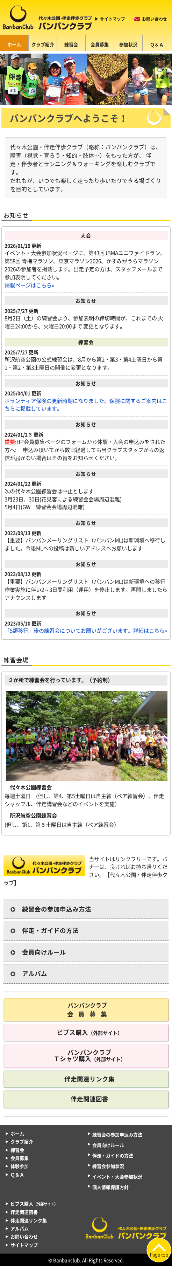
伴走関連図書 (89, 1098)
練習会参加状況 (108, 1166)
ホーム (14, 44)
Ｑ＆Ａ (157, 44)
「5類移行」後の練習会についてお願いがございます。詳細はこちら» (86, 630)
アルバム (34, 973)
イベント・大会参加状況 (117, 1176)
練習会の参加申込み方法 (56, 909)
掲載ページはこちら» (29, 285)
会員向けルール (44, 952)
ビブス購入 (89, 1032)
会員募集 (100, 44)
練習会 (71, 44)
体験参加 (19, 1166)
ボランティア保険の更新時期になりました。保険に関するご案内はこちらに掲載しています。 (86, 405)
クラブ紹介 (42, 44)
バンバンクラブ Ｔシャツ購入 (89, 1055)
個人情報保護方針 (110, 1187)
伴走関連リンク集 (89, 1078)
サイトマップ (112, 19)
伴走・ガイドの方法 (50, 930)
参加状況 (128, 44)
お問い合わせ (154, 19)
